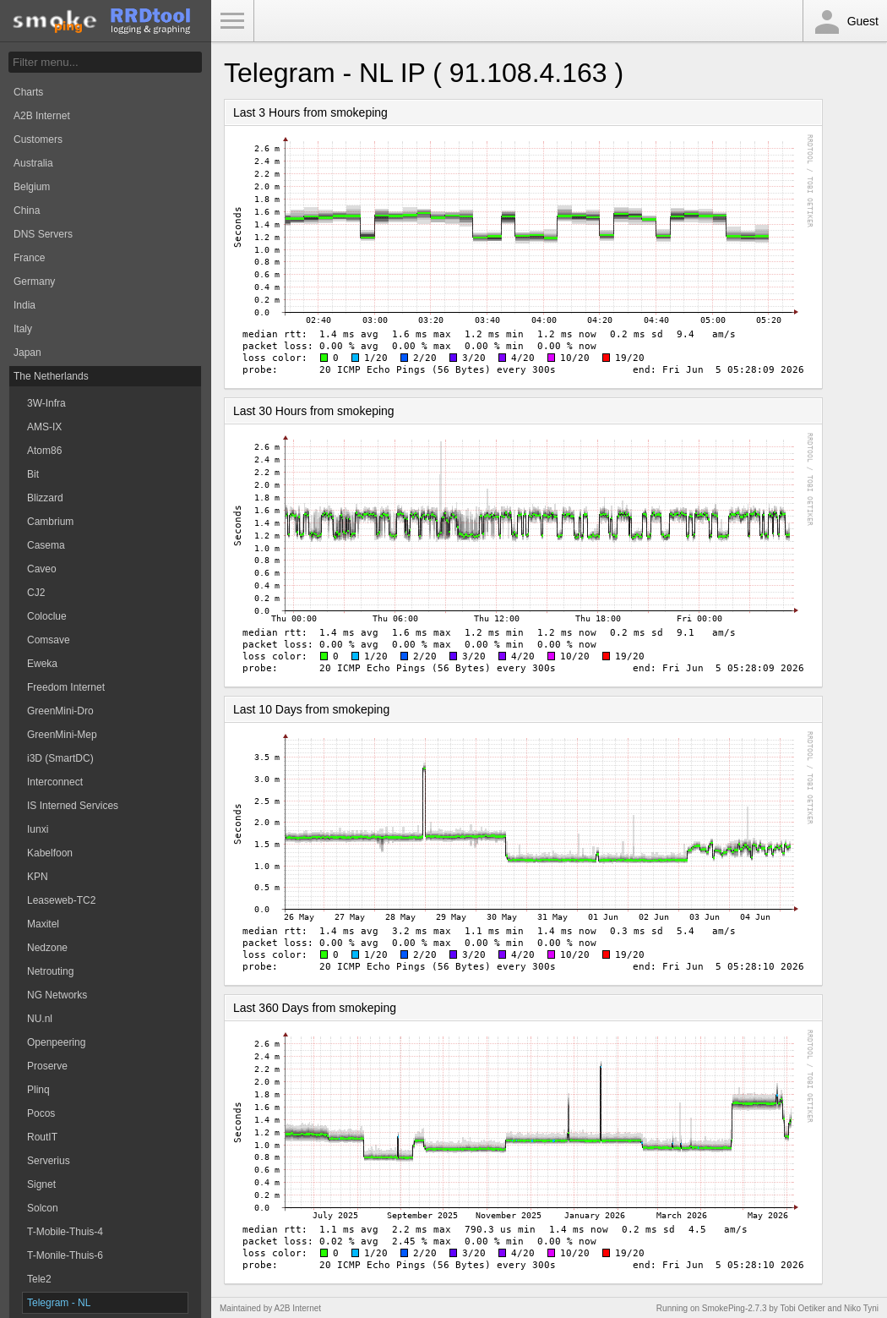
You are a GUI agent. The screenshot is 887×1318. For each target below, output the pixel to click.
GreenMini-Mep (62, 735)
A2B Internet (42, 116)
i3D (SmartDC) (60, 758)
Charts (28, 92)
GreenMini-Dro (60, 711)
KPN (37, 877)
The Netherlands (51, 376)
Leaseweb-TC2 (61, 900)
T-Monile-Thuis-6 (65, 1255)
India (24, 305)
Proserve (47, 1066)
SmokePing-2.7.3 (734, 1308)
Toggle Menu (232, 21)
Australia (33, 163)
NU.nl (39, 1019)
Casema (46, 545)
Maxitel (43, 924)
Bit (33, 474)
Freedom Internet (66, 687)
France (29, 258)
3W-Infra (46, 403)
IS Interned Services (72, 806)
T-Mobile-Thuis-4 (65, 1232)
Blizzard (45, 498)
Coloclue (47, 616)
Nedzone (47, 948)
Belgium (32, 187)
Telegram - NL (58, 1303)
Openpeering (56, 1042)
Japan (27, 352)
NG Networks (57, 995)
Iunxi (37, 829)
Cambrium (50, 522)
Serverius (48, 1161)
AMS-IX (44, 427)
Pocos (41, 1113)
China (27, 210)
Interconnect (55, 782)
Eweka (42, 664)
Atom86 (44, 451)
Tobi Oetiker (802, 1308)
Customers (38, 139)
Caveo (42, 569)
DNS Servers (43, 234)
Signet (41, 1184)
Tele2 (39, 1279)
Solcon (42, 1208)
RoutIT (42, 1137)
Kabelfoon (50, 853)
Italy (23, 329)
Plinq (38, 1090)
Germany (34, 281)
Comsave (48, 640)
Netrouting (50, 971)
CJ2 (36, 593)
